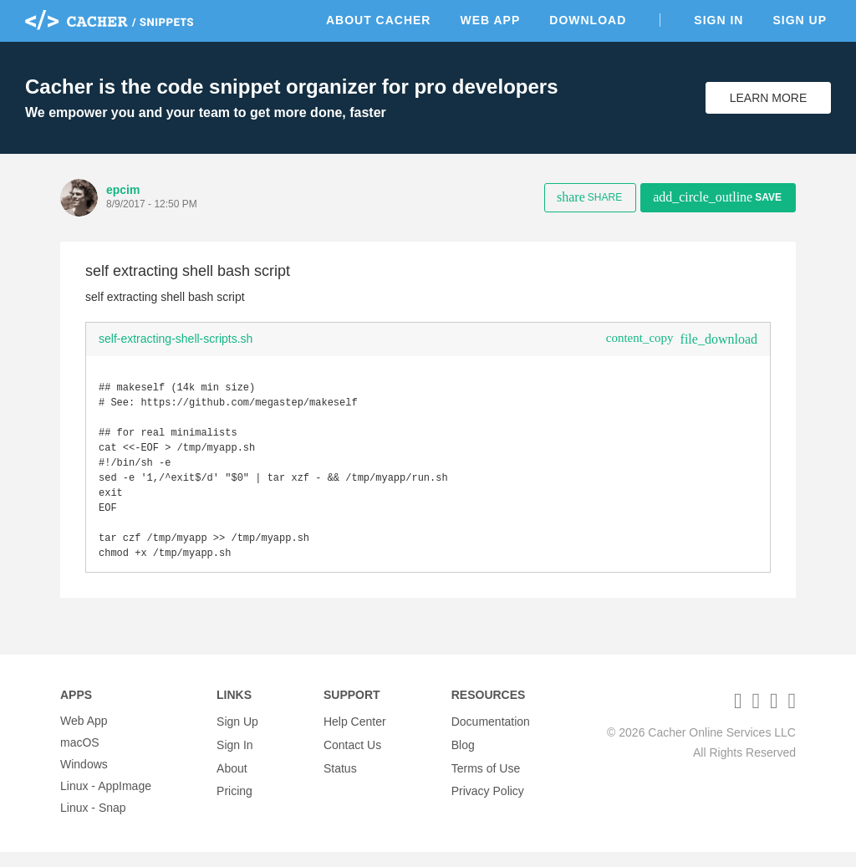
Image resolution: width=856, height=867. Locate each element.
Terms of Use (485, 779)
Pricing (234, 801)
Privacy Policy (487, 801)
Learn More (769, 98)
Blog (463, 757)
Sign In (718, 20)
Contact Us (352, 757)
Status (340, 779)
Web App (490, 20)
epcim (123, 189)
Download (587, 20)
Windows (84, 779)
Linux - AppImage (105, 801)
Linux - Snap (93, 822)
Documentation (490, 735)
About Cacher (378, 20)
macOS (79, 757)
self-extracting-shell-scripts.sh (175, 338)
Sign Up (799, 20)
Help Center (355, 735)
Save (717, 197)
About (232, 779)
